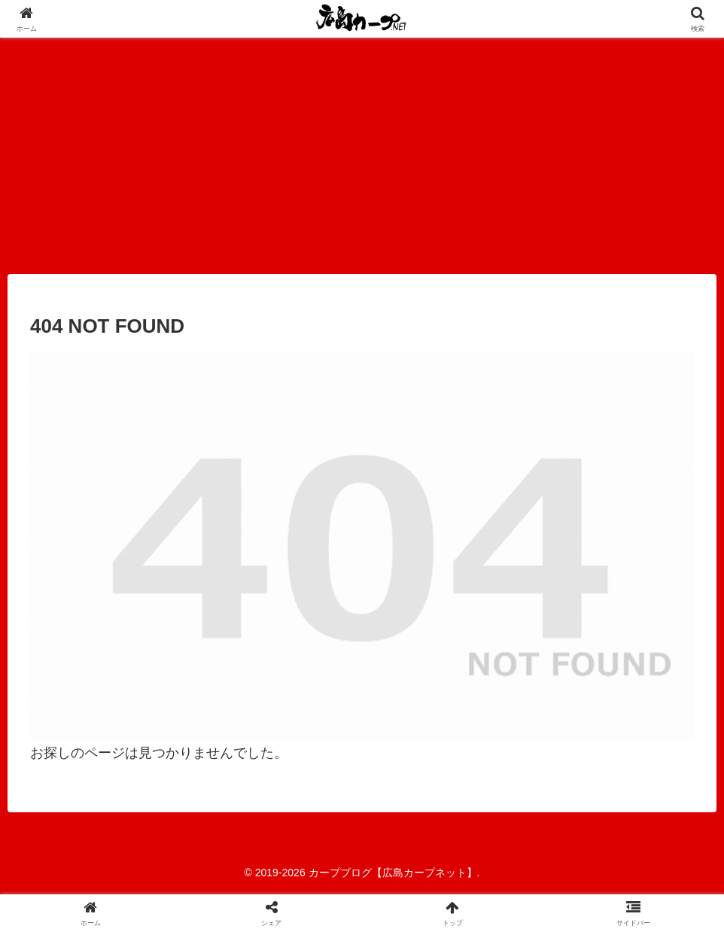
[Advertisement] (362, 150)
